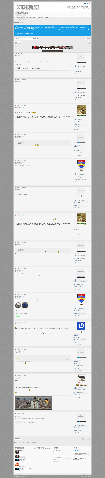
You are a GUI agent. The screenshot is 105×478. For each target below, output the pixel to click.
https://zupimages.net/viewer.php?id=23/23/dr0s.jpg (25, 422)
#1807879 (17, 107)
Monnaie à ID (22, 459)
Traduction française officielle (18, 476)
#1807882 (17, 162)
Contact (56, 459)
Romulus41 (23, 377)
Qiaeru (25, 476)
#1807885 (17, 189)
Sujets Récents (57, 450)
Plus (69, 7)
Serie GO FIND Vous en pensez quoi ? (26, 468)
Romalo (22, 55)
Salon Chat (56, 464)
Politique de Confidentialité (59, 455)
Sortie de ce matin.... (23, 463)
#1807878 (17, 81)
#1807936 (17, 414)
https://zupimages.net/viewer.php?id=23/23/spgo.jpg (25, 421)
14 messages (88, 38)
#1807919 (17, 377)
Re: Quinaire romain (19, 413)
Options (83, 438)
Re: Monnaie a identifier (20, 80)
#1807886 (17, 215)
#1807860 (17, 55)
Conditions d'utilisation (58, 457)
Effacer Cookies (57, 461)
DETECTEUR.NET (28, 7)
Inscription (85, 7)
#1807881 (17, 136)
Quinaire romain (18, 23)
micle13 (23, 162)
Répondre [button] (17, 42)
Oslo (22, 323)
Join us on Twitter (42, 448)
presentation (22, 450)
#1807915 (17, 323)
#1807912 (17, 270)
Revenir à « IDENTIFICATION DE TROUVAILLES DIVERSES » (25, 442)
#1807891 (17, 244)
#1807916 (17, 351)
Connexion (76, 7)
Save (22, 189)
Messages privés (57, 452)
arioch (22, 107)
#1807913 (17, 296)
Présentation (22, 455)
